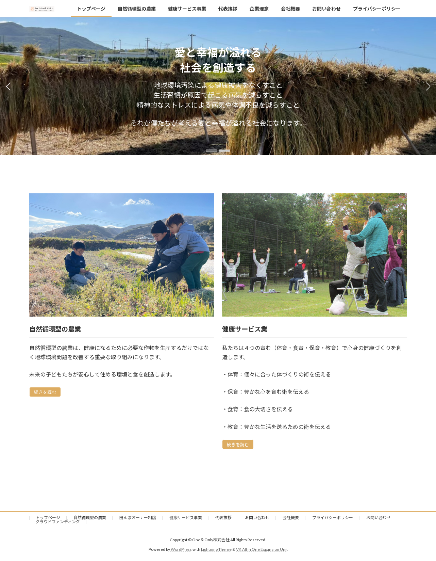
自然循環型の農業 (89, 517)
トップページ (48, 517)
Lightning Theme (216, 549)
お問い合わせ (257, 517)
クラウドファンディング (57, 521)
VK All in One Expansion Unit (262, 549)
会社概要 (291, 517)
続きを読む (45, 392)
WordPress (181, 549)
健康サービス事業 (185, 517)
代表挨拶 (223, 517)
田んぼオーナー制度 (137, 517)
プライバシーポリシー (332, 517)
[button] (211, 150)
